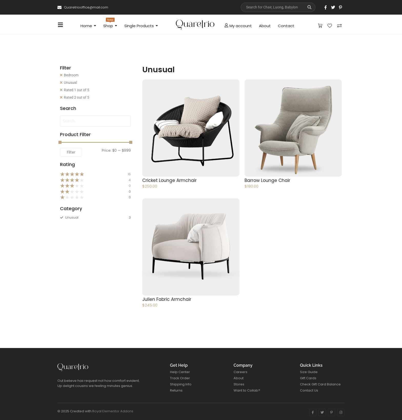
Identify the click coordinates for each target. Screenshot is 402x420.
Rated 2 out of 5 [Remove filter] (76, 97)
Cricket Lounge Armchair (169, 180)
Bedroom (71, 75)
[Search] (272, 7)
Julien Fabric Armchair (166, 299)
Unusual (70, 82)
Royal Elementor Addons (112, 411)
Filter (71, 152)
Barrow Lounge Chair (267, 180)
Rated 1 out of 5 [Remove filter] (76, 90)
